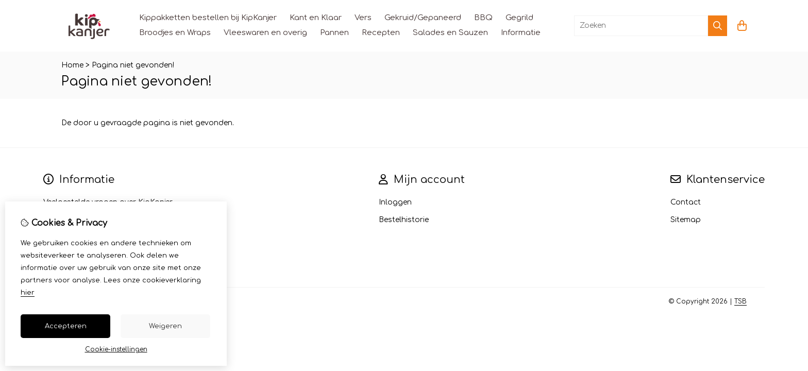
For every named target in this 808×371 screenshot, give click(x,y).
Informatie (521, 32)
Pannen (334, 32)
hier (28, 292)
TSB (740, 301)
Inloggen (395, 202)
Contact (685, 202)
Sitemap (685, 220)
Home (72, 65)
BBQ (483, 17)
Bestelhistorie (404, 220)
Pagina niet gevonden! (133, 65)
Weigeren (165, 326)
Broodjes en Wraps (175, 32)
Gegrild (519, 17)
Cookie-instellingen (116, 349)
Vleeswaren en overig (265, 32)
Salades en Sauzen (450, 32)
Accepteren (66, 326)
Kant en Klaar (316, 17)
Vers (363, 17)
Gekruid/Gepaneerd (422, 17)
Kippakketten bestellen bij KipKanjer (208, 17)
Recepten (381, 32)
